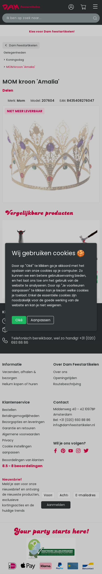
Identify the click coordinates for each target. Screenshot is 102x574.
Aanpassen (40, 320)
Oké (19, 320)
